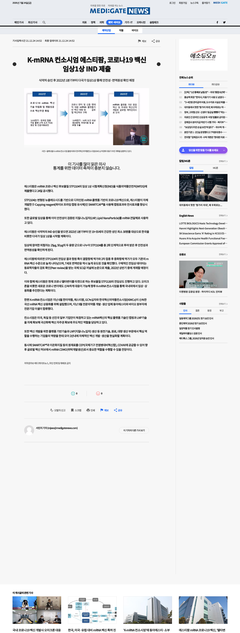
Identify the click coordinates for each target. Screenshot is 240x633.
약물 (121, 30)
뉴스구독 (194, 3)
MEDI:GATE (220, 3)
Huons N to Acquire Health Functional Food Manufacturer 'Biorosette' (203, 238)
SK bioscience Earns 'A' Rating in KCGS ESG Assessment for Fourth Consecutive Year (203, 233)
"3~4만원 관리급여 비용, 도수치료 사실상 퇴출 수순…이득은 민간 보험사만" (206, 102)
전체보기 (222, 161)
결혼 (197, 310)
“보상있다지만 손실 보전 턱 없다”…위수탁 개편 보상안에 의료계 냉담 (206, 127)
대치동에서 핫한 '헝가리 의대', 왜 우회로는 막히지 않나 (206, 107)
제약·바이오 (114, 22)
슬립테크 (154, 22)
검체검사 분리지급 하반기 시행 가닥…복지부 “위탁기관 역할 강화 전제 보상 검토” (206, 122)
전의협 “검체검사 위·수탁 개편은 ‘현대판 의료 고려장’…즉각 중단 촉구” (206, 137)
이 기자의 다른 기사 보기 (134, 430)
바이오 (135, 30)
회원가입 (183, 3)
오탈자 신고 (59, 410)
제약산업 (106, 30)
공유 (158, 41)
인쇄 (92, 410)
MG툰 (215, 168)
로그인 (172, 3)
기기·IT (128, 22)
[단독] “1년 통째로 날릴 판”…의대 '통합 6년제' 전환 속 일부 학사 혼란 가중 (206, 92)
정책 (93, 22)
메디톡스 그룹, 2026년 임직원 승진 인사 (196, 338)
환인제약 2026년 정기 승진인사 (193, 323)
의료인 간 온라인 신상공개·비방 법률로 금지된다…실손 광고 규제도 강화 (206, 117)
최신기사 (32, 22)
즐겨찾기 (206, 3)
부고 (222, 310)
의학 (102, 22)
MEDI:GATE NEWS (120, 9)
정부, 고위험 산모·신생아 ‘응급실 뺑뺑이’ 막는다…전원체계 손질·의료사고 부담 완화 (206, 112)
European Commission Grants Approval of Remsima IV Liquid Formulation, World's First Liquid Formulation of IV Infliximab (203, 243)
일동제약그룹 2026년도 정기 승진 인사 (196, 318)
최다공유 (216, 84)
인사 (185, 310)
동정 (209, 310)
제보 (144, 41)
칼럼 (191, 168)
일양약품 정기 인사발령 (189, 328)
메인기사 (19, 22)
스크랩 (78, 410)
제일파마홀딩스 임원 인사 (190, 333)
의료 (84, 22)
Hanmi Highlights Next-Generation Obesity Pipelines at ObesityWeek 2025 (203, 228)
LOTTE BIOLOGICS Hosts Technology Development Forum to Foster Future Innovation (203, 223)
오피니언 (141, 22)
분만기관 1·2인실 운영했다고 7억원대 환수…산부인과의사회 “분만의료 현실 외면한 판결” (206, 132)
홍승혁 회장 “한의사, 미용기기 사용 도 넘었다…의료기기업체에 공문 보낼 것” (206, 97)
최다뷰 (191, 84)
